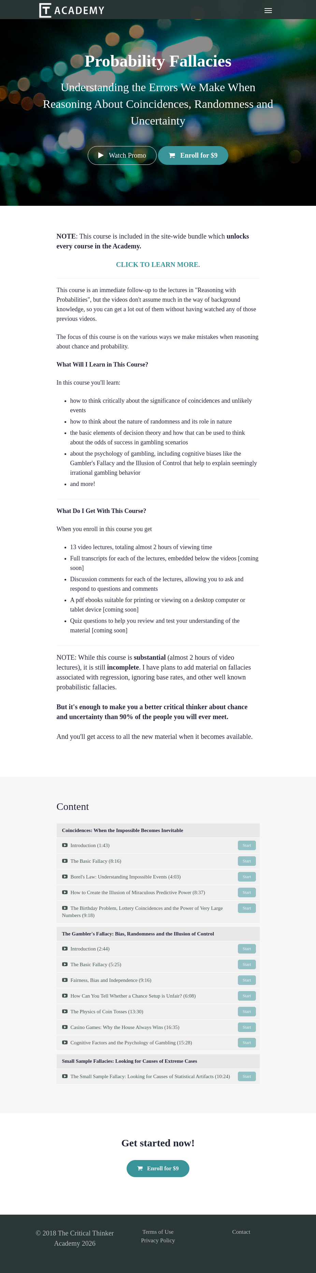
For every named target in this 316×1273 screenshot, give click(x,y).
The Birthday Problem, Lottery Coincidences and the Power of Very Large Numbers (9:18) (159, 910)
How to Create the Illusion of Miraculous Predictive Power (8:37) (159, 892)
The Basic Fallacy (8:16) (159, 861)
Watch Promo (122, 155)
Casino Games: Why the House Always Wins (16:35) (159, 1027)
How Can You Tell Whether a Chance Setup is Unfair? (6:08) (159, 996)
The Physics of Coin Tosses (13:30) (159, 1011)
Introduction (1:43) (159, 845)
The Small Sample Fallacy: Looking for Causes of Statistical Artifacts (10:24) (159, 1076)
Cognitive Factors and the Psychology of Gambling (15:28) (159, 1042)
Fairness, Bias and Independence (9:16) (159, 980)
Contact (241, 1232)
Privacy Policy (158, 1240)
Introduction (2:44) (159, 949)
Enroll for (193, 155)
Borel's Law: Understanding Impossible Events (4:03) (159, 877)
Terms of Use (157, 1232)
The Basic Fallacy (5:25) (159, 964)
